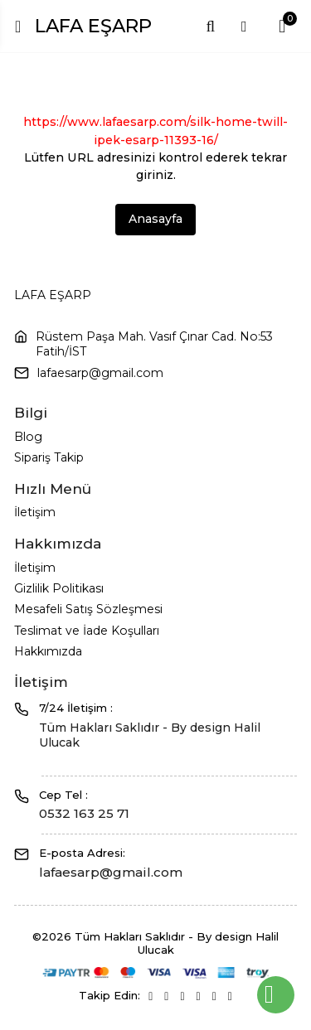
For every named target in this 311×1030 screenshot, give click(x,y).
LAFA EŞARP (93, 25)
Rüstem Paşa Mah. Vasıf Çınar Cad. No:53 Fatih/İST (154, 344)
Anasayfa (155, 218)
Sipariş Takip (49, 457)
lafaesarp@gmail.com (100, 372)
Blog (28, 436)
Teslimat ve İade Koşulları (86, 630)
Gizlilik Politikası (59, 588)
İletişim (35, 512)
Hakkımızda (48, 651)
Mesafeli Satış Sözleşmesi (88, 609)
